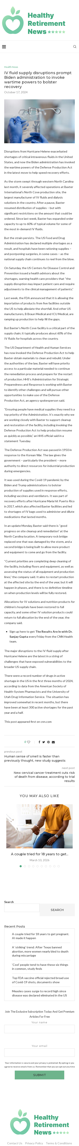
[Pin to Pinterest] (48, 742)
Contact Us (14, 1143)
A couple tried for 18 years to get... (39, 854)
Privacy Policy (34, 1143)
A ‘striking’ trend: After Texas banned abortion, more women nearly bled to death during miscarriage (40, 951)
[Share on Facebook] (39, 742)
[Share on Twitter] (43, 742)
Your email (39, 1050)
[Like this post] (31, 742)
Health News (11, 67)
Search (9, 902)
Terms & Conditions (59, 1143)
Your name (39, 1027)
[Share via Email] (53, 742)
